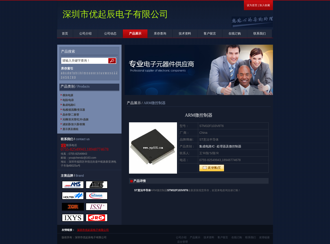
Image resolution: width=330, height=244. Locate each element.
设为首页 (252, 5)
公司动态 (110, 33)
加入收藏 (264, 5)
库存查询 (160, 33)
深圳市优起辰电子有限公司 (93, 229)
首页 (65, 33)
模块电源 (68, 95)
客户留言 (210, 33)
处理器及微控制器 (229, 146)
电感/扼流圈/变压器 (74, 109)
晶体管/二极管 (71, 114)
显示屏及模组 (70, 129)
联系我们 (259, 33)
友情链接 (264, 237)
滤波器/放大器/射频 (74, 124)
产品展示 (135, 33)
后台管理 (182, 241)
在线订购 (235, 33)
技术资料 (185, 33)
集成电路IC (69, 104)
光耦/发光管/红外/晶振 (75, 119)
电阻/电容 (68, 100)
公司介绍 (85, 33)
